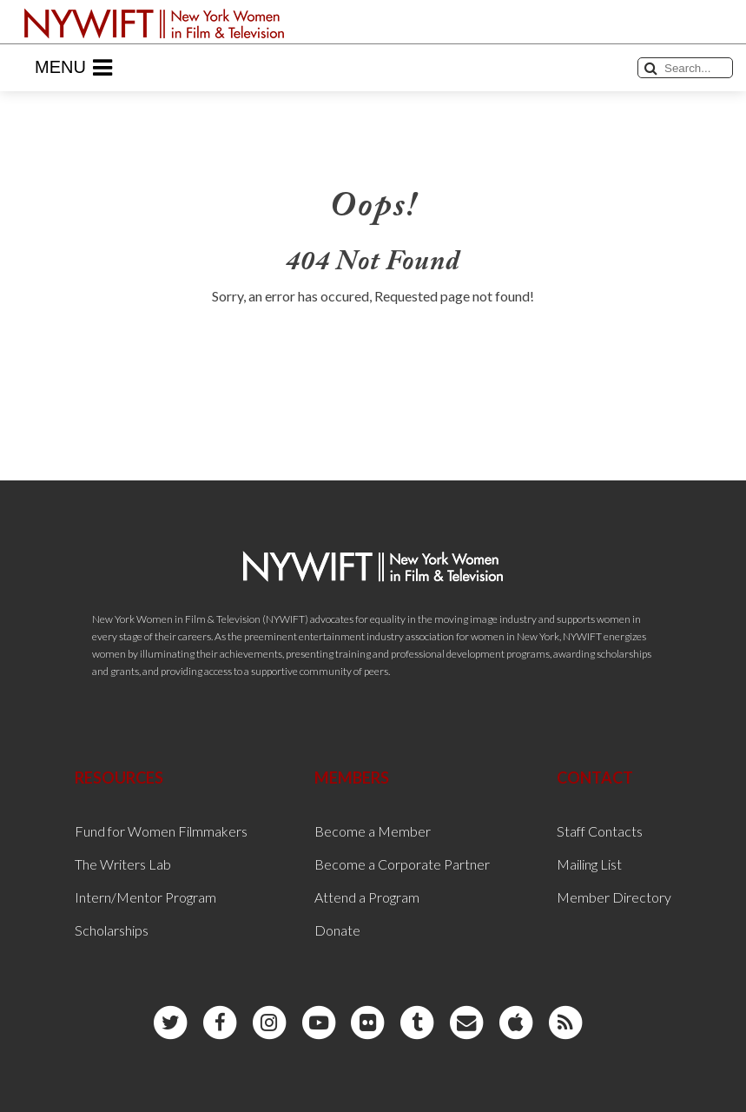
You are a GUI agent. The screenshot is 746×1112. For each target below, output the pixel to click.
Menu (73, 67)
